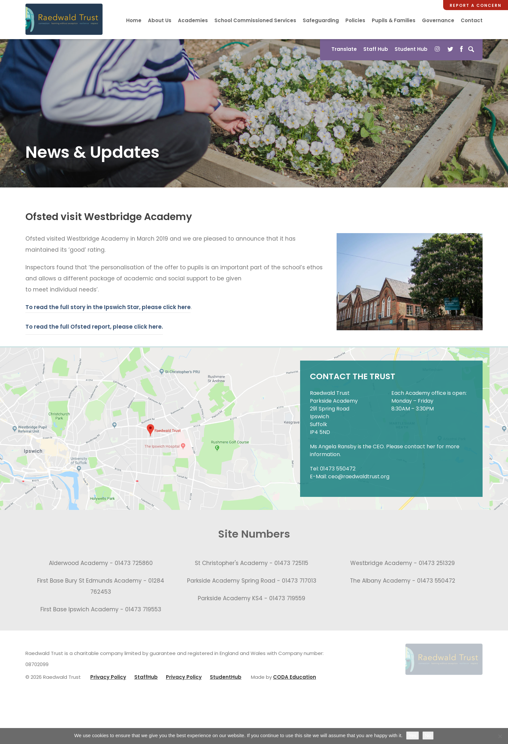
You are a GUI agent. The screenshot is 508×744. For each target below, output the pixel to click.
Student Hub (411, 49)
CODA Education (294, 677)
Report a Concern (475, 5)
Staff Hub (375, 49)
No (428, 735)
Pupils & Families (393, 20)
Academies (193, 20)
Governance (438, 20)
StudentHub (225, 677)
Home (133, 20)
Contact (472, 20)
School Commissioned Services (255, 20)
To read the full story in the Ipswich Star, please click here (108, 307)
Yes (412, 735)
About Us (159, 20)
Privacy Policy (108, 677)
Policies (355, 20)
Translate (344, 49)
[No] (500, 736)
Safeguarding (321, 20)
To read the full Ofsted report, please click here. (94, 327)
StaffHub (146, 677)
